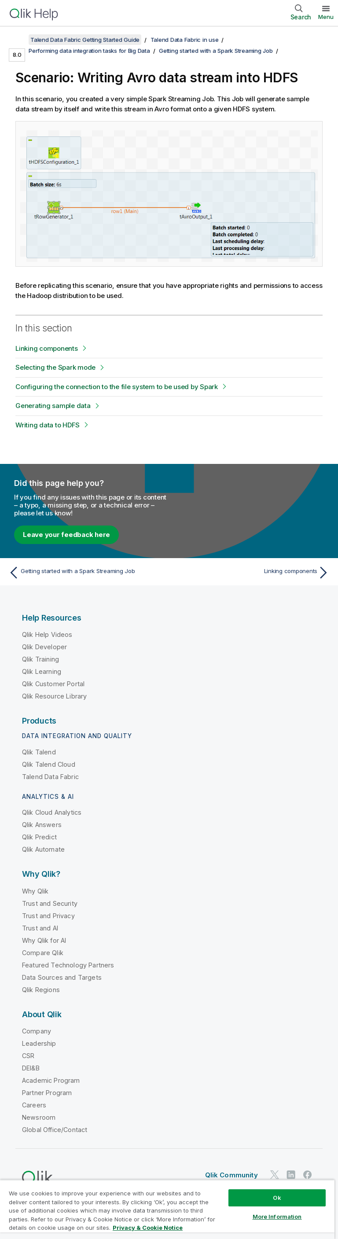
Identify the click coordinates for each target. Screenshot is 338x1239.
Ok (277, 1197)
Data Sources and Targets (62, 977)
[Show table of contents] (17, 39)
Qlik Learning (41, 671)
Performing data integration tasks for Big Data (89, 50)
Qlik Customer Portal (53, 684)
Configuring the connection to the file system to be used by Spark (116, 386)
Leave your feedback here (66, 534)
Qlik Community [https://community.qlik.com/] (231, 1175)
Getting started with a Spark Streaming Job (216, 50)
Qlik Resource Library (54, 696)
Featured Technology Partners (68, 965)
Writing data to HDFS (47, 425)
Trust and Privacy (48, 915)
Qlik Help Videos (47, 634)
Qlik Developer (44, 647)
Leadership (39, 1043)
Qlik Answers (42, 824)
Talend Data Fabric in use (185, 39)
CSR (28, 1055)
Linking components (46, 348)
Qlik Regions (41, 989)
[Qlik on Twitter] (274, 1174)
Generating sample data (53, 405)
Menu (326, 16)
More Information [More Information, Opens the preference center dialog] (277, 1216)
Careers (34, 1105)
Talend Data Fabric (50, 776)
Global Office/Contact (54, 1129)
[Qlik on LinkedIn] (291, 1174)
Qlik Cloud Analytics (51, 812)
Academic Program (51, 1080)
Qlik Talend (39, 752)
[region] (167, 1209)
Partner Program (47, 1092)
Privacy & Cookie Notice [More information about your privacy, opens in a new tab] (148, 1227)
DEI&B (31, 1068)
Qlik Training (40, 659)
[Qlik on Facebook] (307, 1174)
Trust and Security (49, 903)
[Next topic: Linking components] (251, 572)
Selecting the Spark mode (55, 367)
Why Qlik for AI (44, 940)
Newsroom (38, 1117)
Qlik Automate (43, 849)
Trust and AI (40, 928)
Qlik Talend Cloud (48, 764)
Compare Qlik (42, 952)
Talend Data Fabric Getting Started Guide (85, 39)
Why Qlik (35, 891)
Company (36, 1031)
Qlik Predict (39, 837)
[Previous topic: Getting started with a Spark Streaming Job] (86, 572)
